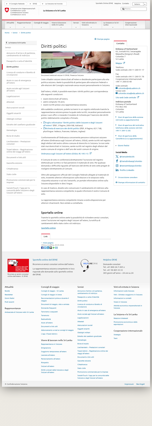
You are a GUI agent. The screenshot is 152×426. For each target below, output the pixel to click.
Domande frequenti (48, 334)
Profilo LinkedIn (127, 170)
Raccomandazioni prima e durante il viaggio (55, 325)
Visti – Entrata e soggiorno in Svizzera (128, 321)
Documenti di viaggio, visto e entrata (55, 330)
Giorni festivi (123, 145)
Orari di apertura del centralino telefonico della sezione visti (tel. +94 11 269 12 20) (130, 128)
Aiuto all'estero (47, 349)
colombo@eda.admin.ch (129, 88)
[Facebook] (42, 273)
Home (7, 33)
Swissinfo (48, 251)
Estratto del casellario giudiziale (89, 362)
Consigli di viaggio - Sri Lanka (52, 317)
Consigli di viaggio (41, 25)
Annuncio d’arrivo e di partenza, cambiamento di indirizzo (89, 318)
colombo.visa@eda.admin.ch (131, 93)
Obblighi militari (83, 359)
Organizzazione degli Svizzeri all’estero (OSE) (65, 242)
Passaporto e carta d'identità (88, 323)
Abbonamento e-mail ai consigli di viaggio (57, 356)
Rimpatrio (45, 389)
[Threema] (51, 273)
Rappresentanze (24, 25)
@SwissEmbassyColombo (131, 161)
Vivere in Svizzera (120, 328)
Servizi (76, 25)
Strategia (117, 361)
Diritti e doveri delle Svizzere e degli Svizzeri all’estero (54, 397)
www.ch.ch (49, 260)
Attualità (10, 25)
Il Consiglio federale (16, 4)
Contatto (119, 43)
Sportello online (48, 228)
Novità (7, 317)
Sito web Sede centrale (127, 97)
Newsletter (9, 321)
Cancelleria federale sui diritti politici (61, 255)
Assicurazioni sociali (84, 351)
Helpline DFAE (110, 285)
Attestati (80, 348)
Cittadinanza (82, 391)
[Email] (56, 273)
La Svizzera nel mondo (54, 4)
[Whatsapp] (53, 273)
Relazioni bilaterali (121, 344)
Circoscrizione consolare (127, 177)
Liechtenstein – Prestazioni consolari (91, 373)
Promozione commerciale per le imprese (92, 398)
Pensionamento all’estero (50, 385)
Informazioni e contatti (122, 324)
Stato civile (81, 394)
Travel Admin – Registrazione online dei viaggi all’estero (92, 378)
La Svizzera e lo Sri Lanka (113, 25)
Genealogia (81, 366)
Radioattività (46, 345)
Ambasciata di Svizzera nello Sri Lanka (19, 338)
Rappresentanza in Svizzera (51, 370)
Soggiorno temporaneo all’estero (53, 377)
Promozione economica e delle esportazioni (125, 349)
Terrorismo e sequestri (49, 338)
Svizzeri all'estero (47, 392)
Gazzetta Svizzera (52, 246)
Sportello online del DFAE (45, 285)
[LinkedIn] (48, 273)
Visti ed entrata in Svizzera (91, 25)
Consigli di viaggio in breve (51, 321)
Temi (115, 364)
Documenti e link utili (49, 352)
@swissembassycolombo (130, 165)
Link (44, 236)
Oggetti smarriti (83, 355)
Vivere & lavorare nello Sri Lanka (61, 25)
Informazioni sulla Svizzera (124, 317)
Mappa (120, 63)
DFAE (35, 4)
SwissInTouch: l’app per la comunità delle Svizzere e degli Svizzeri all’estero (93, 403)
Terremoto (45, 341)
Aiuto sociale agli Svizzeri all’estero (90, 340)
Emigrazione (46, 374)
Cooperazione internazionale (134, 25)
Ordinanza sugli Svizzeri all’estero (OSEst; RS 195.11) (66, 153)
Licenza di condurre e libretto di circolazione (89, 331)
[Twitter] (45, 273)
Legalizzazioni (83, 344)
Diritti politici (82, 327)
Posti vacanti (9, 328)
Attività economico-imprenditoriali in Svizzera (128, 333)
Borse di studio (83, 370)
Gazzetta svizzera (84, 387)
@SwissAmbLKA (127, 156)
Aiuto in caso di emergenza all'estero (91, 336)
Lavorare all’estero (48, 381)
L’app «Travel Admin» (49, 360)
